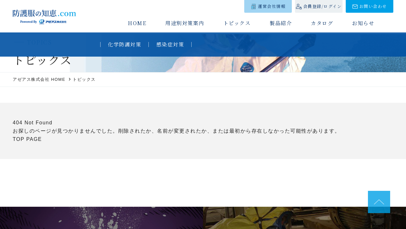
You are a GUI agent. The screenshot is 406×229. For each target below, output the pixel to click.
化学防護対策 (124, 44)
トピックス (237, 23)
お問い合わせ (373, 6)
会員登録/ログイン (322, 6)
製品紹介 (281, 23)
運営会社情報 (271, 6)
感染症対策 (170, 44)
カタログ (322, 23)
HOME (137, 23)
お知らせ (363, 23)
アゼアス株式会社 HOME (39, 79)
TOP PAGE (27, 139)
